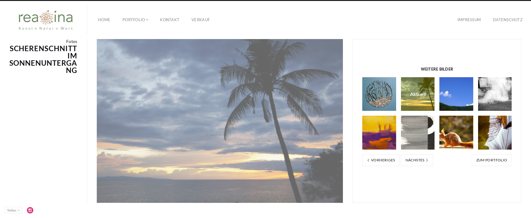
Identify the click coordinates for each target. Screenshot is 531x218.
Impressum (469, 19)
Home (104, 19)
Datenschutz (508, 19)
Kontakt (169, 19)
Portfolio (133, 19)
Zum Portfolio (491, 160)
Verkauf (200, 19)
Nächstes (417, 160)
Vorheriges (381, 160)
